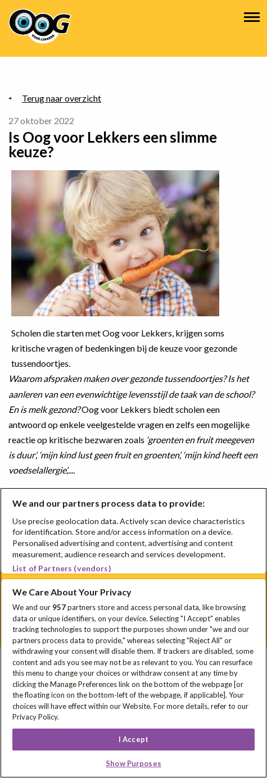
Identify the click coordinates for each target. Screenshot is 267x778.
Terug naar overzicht (61, 98)
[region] (133, 633)
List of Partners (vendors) (61, 568)
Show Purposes (133, 763)
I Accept (133, 739)
